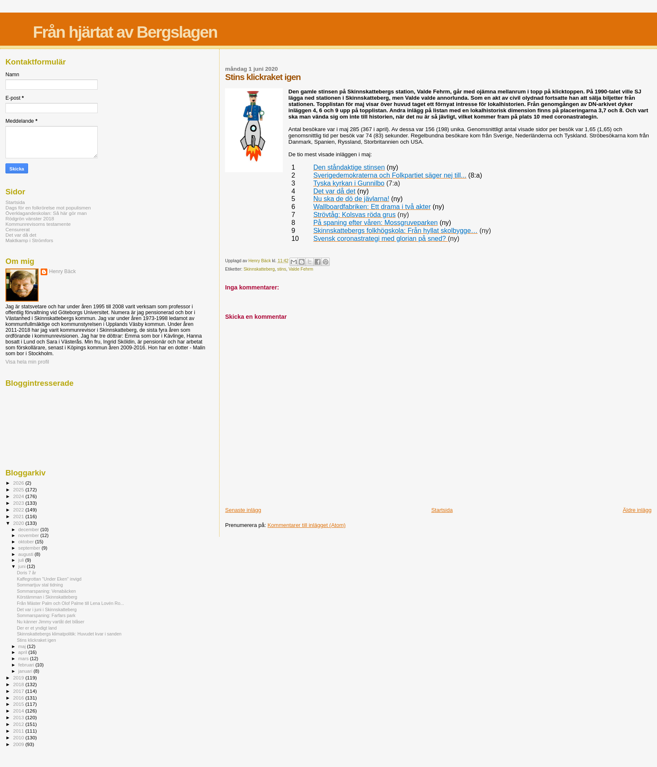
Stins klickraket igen (36, 640)
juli (22, 560)
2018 (19, 684)
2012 (19, 724)
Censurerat (17, 229)
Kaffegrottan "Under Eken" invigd (49, 578)
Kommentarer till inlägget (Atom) (306, 525)
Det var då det (20, 235)
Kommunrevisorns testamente (38, 224)
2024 (19, 496)
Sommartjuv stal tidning (40, 584)
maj (22, 646)
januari (26, 671)
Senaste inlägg (243, 510)
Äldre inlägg (637, 510)
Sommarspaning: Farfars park (46, 615)
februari (27, 664)
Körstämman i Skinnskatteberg (47, 596)
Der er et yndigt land (37, 627)
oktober (26, 541)
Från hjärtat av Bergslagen (125, 32)
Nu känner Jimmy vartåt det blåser (50, 621)
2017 (19, 691)
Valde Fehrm (301, 269)
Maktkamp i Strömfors (29, 240)
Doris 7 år (26, 572)
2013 (19, 717)
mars (24, 658)
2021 (19, 516)
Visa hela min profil (27, 362)
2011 (19, 730)
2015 (19, 704)
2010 (19, 737)
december (29, 529)
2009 (19, 744)
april (23, 652)
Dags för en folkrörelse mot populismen (48, 207)
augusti (26, 554)
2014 (19, 710)
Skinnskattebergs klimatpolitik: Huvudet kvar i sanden (69, 633)
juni (22, 566)
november (29, 535)
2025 (19, 489)
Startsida (442, 510)
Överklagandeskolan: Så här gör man (46, 213)
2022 (19, 509)
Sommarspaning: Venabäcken (46, 591)
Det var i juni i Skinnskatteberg (47, 609)
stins (281, 269)
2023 (19, 503)
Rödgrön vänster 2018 (29, 218)
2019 (19, 677)
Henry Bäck (62, 271)
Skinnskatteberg (259, 269)
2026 (19, 483)
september (30, 547)
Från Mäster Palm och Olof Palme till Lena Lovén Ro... (70, 603)
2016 (19, 697)
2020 (19, 523)
